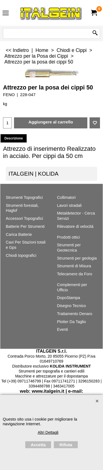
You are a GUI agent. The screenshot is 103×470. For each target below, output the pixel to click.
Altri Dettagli (48, 432)
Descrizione (13, 138)
